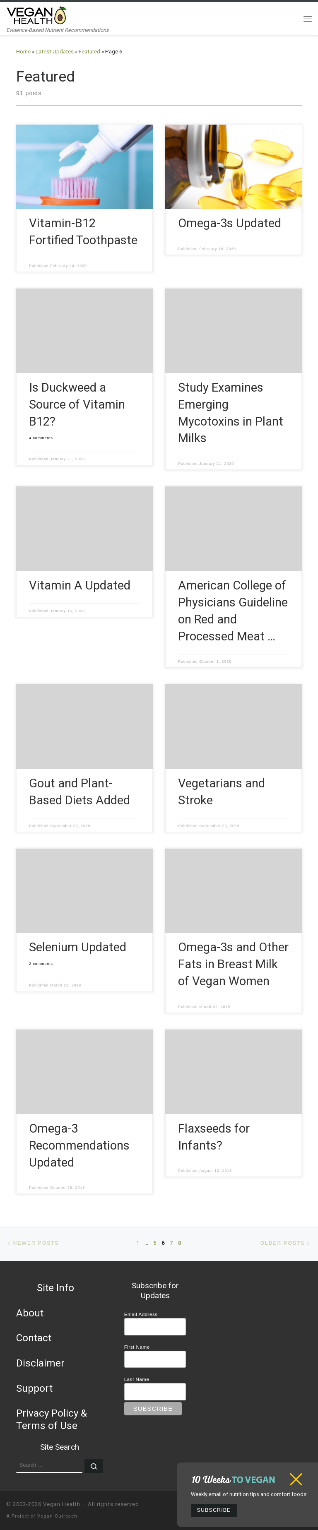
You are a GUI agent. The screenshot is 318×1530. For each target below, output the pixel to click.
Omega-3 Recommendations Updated (79, 1145)
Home (23, 51)
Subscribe (214, 1510)
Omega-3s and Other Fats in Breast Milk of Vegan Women (233, 964)
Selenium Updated (77, 947)
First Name (137, 1347)
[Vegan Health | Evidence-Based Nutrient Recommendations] (36, 14)
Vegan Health (61, 1504)
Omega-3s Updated (229, 223)
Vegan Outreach (57, 1516)
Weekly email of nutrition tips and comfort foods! (249, 1494)
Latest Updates (55, 51)
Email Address (141, 1314)
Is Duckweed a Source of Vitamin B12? (77, 404)
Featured (89, 51)
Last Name (136, 1379)
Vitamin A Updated (79, 585)
